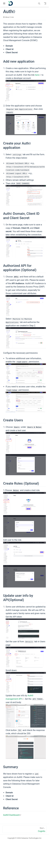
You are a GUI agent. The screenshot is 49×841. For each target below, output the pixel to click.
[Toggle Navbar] (45, 3)
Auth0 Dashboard (12, 814)
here (38, 75)
